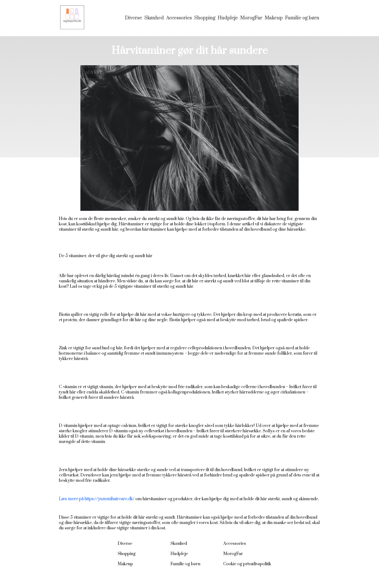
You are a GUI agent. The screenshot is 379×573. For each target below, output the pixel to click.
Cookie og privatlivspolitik (247, 564)
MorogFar (251, 18)
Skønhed (154, 18)
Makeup (274, 18)
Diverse (133, 18)
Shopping (204, 18)
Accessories (179, 18)
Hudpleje (228, 18)
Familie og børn (302, 18)
